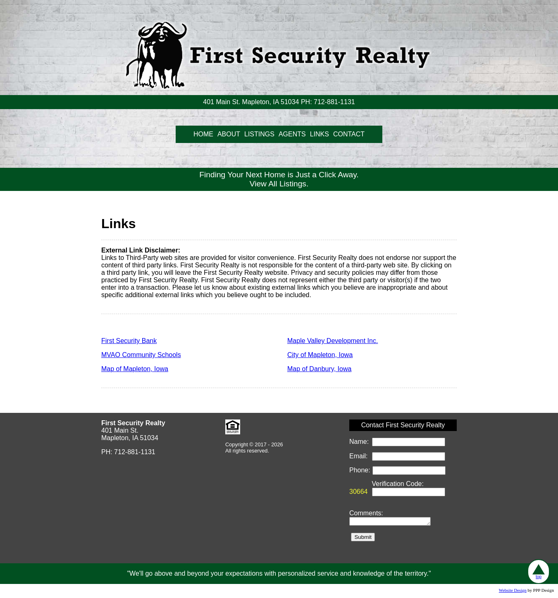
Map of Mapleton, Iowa (134, 368)
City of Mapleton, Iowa (320, 354)
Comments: (366, 513)
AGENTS (292, 134)
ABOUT (228, 134)
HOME (203, 134)
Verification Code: (398, 483)
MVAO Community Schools (141, 354)
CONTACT (349, 134)
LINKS (319, 134)
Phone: (360, 470)
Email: (359, 456)
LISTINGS (259, 134)
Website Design (513, 591)
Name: (360, 441)
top (538, 571)
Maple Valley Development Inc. (332, 340)
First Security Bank (129, 340)
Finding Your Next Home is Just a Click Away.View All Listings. (278, 179)
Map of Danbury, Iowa (319, 368)
